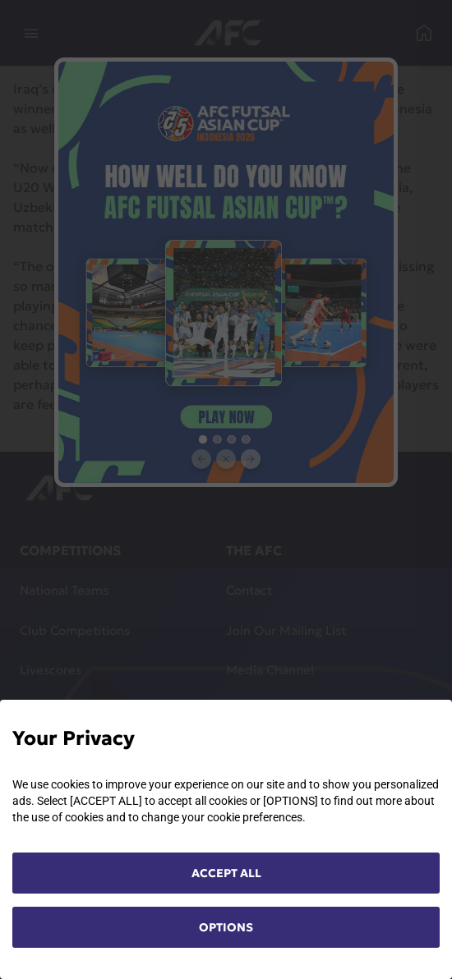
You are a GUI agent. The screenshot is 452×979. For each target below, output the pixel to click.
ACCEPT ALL (226, 873)
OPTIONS (226, 927)
